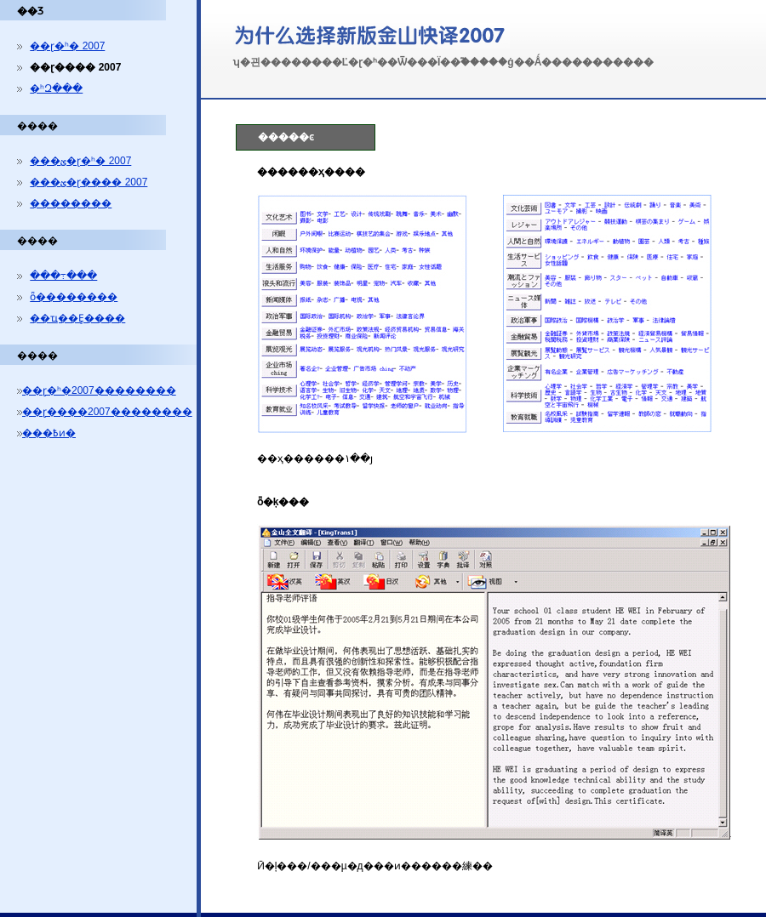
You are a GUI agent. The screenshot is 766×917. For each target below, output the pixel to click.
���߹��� (63, 276)
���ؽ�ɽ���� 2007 (88, 182)
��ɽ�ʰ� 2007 (67, 46)
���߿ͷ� (49, 433)
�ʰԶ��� (56, 88)
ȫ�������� (73, 297)
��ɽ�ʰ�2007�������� (99, 390)
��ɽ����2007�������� (107, 412)
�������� (70, 203)
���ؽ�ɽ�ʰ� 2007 (80, 161)
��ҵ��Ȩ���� (77, 318)
